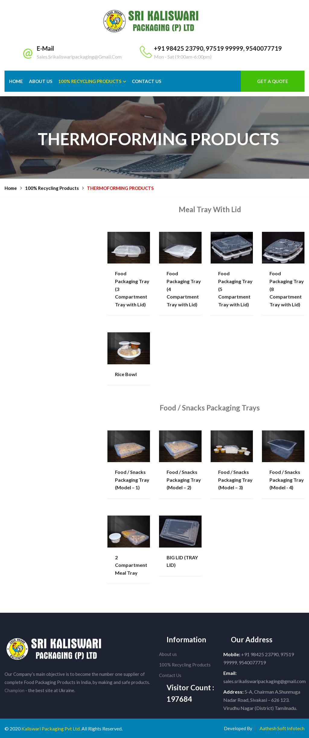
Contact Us (170, 675)
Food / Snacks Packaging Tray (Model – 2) (184, 479)
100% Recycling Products (89, 81)
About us (168, 654)
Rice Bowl (126, 374)
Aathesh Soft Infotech (282, 728)
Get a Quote (272, 81)
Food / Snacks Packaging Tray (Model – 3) (235, 479)
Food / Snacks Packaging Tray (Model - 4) (286, 479)
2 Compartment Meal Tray (131, 565)
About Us (40, 81)
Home (16, 81)
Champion (14, 690)
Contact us (146, 81)
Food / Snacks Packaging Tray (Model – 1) (132, 479)
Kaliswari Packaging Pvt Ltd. (51, 728)
